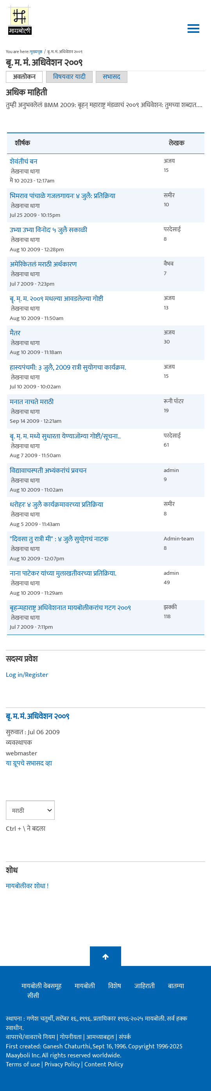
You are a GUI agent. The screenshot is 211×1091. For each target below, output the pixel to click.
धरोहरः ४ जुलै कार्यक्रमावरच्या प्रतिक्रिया (56, 505)
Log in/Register (27, 674)
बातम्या (176, 986)
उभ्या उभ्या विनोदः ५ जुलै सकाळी (48, 230)
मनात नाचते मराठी (32, 402)
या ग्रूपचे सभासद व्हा (29, 763)
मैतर (15, 333)
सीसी (33, 996)
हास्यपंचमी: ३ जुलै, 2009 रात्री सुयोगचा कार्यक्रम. (68, 368)
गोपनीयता (71, 1037)
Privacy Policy (63, 1064)
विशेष (114, 986)
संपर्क (125, 1037)
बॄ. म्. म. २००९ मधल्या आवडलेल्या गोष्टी (56, 299)
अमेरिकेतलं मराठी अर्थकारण (43, 264)
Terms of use (23, 1064)
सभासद (111, 77)
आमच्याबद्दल (101, 1037)
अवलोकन (28, 77)
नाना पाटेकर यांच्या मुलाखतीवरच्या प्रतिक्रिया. (63, 574)
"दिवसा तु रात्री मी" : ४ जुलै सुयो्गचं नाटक (59, 539)
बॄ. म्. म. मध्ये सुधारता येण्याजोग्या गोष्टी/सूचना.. (65, 436)
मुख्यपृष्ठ (36, 51)
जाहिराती (144, 986)
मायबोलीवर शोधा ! (27, 886)
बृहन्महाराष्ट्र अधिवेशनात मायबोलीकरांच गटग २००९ (70, 608)
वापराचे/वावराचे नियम (30, 1037)
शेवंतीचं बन (24, 162)
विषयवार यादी (69, 77)
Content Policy (103, 1064)
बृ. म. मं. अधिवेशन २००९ (37, 716)
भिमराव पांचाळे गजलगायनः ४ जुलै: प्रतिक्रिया (62, 196)
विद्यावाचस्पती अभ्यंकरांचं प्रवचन (48, 471)
